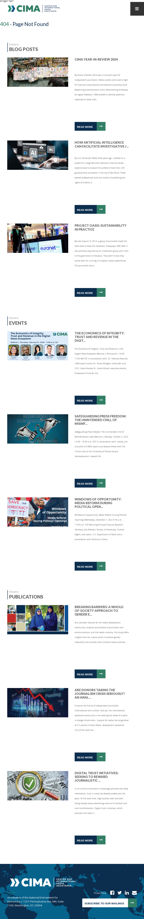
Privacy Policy (100, 893)
